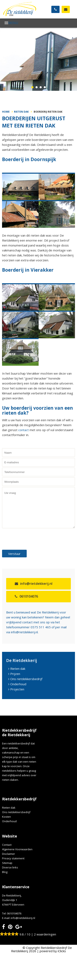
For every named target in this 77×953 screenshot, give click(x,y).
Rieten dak (21, 111)
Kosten (6, 817)
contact (24, 430)
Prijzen (15, 674)
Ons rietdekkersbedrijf (26, 679)
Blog (4, 872)
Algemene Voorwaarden (17, 849)
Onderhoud (18, 684)
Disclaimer (8, 854)
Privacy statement (13, 858)
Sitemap (7, 863)
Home (6, 111)
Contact (6, 845)
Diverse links (10, 867)
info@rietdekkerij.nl (36, 583)
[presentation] (33, 539)
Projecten (17, 689)
